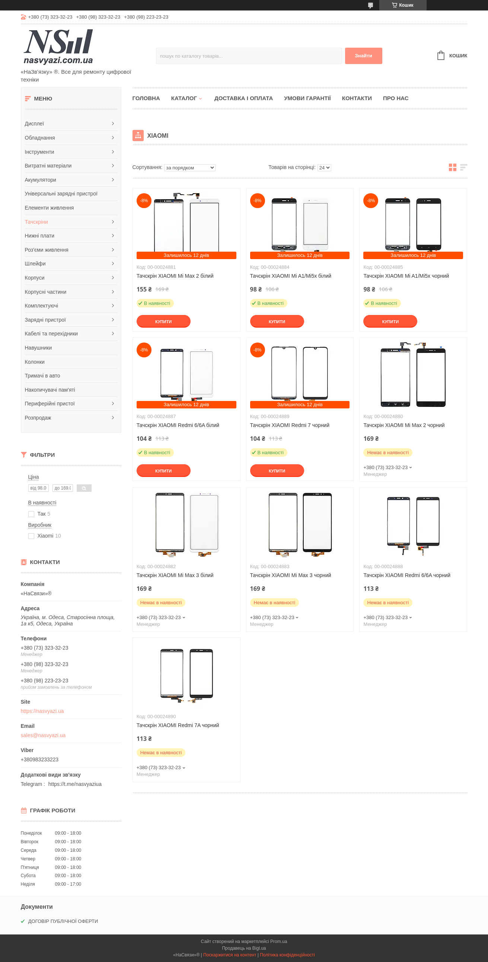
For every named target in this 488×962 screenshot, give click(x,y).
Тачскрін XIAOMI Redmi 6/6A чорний (406, 575)
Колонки (35, 362)
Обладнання (40, 138)
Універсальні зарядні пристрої (61, 194)
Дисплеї (34, 124)
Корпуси (35, 278)
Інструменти (39, 152)
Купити (163, 321)
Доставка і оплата (243, 98)
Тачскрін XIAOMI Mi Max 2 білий (175, 276)
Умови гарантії (307, 98)
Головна (146, 98)
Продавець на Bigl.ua (244, 948)
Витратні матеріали (48, 166)
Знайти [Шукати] (363, 55)
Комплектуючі (41, 306)
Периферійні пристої (50, 404)
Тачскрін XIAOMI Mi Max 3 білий (175, 575)
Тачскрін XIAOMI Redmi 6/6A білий (178, 425)
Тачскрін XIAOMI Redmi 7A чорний (178, 725)
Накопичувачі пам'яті (50, 390)
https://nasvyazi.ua (42, 711)
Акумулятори (40, 180)
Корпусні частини (46, 292)
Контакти (357, 98)
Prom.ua (278, 941)
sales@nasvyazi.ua (43, 735)
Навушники (38, 348)
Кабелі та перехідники (51, 334)
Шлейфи (35, 264)
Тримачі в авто (42, 376)
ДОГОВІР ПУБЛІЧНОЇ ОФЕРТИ (63, 921)
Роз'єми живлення (46, 250)
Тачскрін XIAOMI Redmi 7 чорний (290, 425)
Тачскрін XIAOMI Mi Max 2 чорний (403, 425)
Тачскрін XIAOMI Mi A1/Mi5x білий (291, 276)
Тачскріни (36, 222)
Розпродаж (38, 418)
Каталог (184, 98)
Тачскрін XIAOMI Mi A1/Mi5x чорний (406, 276)
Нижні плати (40, 236)
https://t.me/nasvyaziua (75, 784)
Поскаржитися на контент (229, 955)
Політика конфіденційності (287, 955)
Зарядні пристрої (45, 320)
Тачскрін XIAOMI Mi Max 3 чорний (290, 575)
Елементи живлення (49, 208)
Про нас (396, 98)
